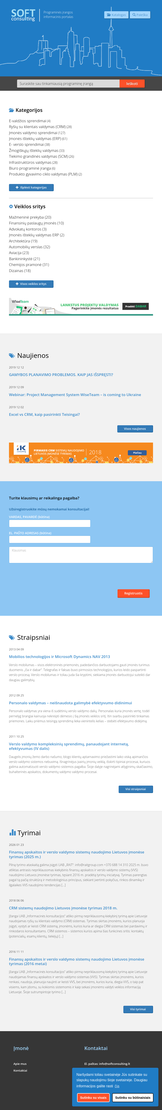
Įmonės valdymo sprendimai (33, 132)
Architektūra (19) (23, 241)
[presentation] (43, 580)
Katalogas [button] (116, 15)
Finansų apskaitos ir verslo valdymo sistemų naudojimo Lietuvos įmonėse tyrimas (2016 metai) (76, 961)
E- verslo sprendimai (26, 144)
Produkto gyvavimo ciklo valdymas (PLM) (43, 174)
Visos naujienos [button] (135, 429)
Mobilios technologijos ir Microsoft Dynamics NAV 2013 (59, 656)
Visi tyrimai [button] (138, 1009)
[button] (31, 187)
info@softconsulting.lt (114, 1064)
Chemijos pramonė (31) (29, 264)
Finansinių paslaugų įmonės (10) (36, 223)
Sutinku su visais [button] (93, 1097)
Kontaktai (20, 1070)
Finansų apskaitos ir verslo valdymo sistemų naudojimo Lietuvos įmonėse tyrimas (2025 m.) (76, 854)
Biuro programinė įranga (30, 168)
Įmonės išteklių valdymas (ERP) (35, 138)
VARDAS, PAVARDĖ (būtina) (50, 521)
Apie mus (20, 1064)
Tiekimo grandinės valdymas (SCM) (38, 156)
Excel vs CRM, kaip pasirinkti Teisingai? (44, 414)
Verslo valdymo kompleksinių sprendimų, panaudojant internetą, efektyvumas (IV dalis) (69, 746)
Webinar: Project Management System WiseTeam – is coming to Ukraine (75, 394)
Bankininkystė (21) (24, 258)
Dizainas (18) (20, 270)
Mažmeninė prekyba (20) (30, 217)
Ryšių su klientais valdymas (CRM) (37, 126)
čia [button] (117, 1086)
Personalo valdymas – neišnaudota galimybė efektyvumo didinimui (70, 702)
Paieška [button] (140, 15)
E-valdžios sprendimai (27, 120)
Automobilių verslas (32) (29, 246)
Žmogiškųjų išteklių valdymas (33, 150)
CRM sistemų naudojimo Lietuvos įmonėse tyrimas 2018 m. (63, 908)
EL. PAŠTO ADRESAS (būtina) (50, 537)
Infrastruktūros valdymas (30, 162)
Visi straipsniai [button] (135, 789)
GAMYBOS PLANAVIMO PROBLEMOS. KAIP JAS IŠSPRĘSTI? (61, 374)
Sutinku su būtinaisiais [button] (133, 1097)
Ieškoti (132, 83)
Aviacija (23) (19, 252)
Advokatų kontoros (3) (28, 229)
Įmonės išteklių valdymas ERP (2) (36, 234)
